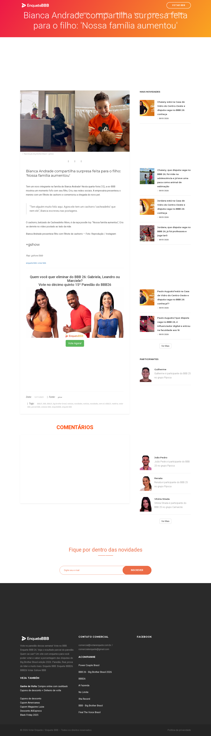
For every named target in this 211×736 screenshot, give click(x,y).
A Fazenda (84, 685)
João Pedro (160, 457)
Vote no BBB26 (82, 13)
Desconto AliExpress (31, 710)
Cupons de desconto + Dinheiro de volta (40, 690)
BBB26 (82, 678)
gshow (60, 397)
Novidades (154, 13)
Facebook (144, 636)
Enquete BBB (102, 13)
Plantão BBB (121, 13)
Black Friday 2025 (29, 715)
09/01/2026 (163, 118)
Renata (158, 478)
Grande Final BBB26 (175, 13)
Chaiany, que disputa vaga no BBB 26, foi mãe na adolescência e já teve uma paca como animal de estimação (174, 178)
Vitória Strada (162, 499)
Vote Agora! (75, 343)
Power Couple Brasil (89, 665)
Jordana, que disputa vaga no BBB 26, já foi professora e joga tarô (174, 231)
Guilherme (160, 369)
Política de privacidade (179, 730)
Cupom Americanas (30, 702)
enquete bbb (31, 263)
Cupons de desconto (30, 698)
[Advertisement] (105, 59)
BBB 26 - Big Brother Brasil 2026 (95, 672)
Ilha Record (84, 698)
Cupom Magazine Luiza (32, 706)
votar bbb (42, 263)
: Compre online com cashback (44, 686)
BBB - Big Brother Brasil (91, 705)
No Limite (83, 692)
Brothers (138, 13)
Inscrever (137, 570)
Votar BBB (178, 5)
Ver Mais (165, 346)
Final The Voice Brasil (90, 712)
